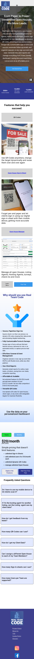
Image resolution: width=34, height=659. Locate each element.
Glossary (15, 638)
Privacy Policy (17, 628)
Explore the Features (9, 472)
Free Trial (23, 284)
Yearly (7, 435)
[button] (17, 5)
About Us (15, 631)
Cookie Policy (16, 636)
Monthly (19, 435)
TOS (13, 633)
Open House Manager (17, 232)
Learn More (7, 284)
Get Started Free (17, 68)
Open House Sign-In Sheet (17, 173)
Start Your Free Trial (25, 472)
